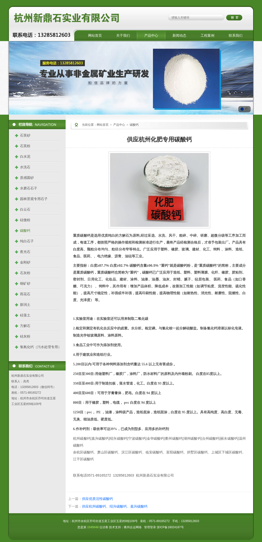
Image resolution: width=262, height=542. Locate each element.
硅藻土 (25, 315)
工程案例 (207, 35)
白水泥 (25, 156)
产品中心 (151, 35)
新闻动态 (179, 35)
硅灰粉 (25, 336)
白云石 (25, 209)
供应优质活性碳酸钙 (97, 499)
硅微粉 (25, 220)
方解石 (25, 326)
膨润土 (25, 305)
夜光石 (25, 252)
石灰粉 (25, 273)
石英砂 (25, 135)
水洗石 (25, 167)
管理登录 (150, 527)
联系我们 (236, 35)
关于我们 (123, 35)
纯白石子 (27, 241)
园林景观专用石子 (34, 199)
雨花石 (25, 294)
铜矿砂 (25, 283)
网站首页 (95, 35)
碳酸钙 (25, 230)
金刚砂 (25, 262)
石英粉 (25, 146)
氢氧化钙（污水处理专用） (40, 347)
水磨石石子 (28, 188)
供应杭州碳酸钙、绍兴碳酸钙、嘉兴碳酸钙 (115, 506)
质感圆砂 (27, 178)
